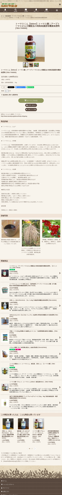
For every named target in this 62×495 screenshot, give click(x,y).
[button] (15, 10)
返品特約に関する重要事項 (9, 95)
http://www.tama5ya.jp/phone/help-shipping (14, 116)
